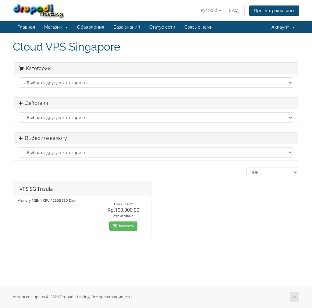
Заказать (123, 225)
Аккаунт (283, 27)
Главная (26, 27)
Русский (211, 10)
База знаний (126, 27)
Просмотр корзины (274, 10)
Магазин (56, 27)
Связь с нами (198, 27)
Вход (234, 10)
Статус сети (162, 27)
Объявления (90, 27)
